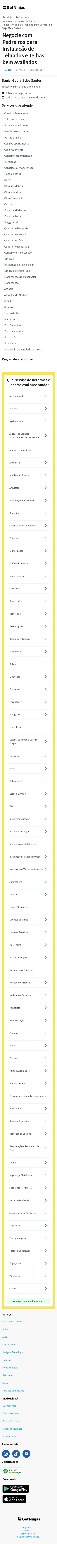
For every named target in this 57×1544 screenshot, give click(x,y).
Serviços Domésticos (13, 1390)
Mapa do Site (9, 1436)
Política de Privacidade (27, 1536)
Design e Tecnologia (12, 1352)
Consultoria (8, 1344)
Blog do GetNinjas (11, 1421)
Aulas (5, 1329)
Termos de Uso (27, 1533)
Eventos (6, 1359)
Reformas (7, 1375)
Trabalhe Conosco (11, 1413)
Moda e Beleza (9, 1367)
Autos (5, 1336)
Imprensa (27, 1527)
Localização (36, 69)
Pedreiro (19, 21)
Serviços (20, 69)
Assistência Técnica (12, 1321)
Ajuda (27, 1530)
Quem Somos (9, 1405)
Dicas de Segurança (12, 1428)
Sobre (8, 69)
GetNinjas (8, 17)
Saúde (5, 1382)
